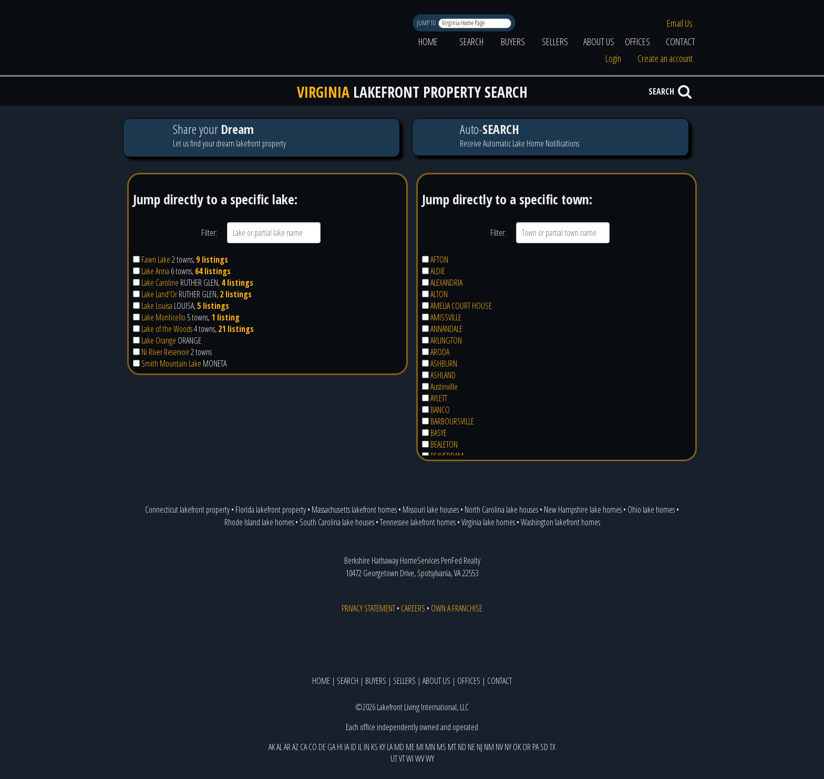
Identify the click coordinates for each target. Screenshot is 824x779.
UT (393, 758)
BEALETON (444, 444)
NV (499, 747)
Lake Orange (158, 340)
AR (287, 747)
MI (420, 747)
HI (340, 747)
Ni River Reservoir (165, 352)
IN (366, 747)
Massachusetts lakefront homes (354, 509)
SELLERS (555, 41)
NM (489, 747)
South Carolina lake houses (337, 522)
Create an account (665, 58)
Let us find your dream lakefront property (261, 137)
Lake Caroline (160, 282)
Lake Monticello (163, 317)
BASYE (438, 433)
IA (346, 747)
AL (279, 747)
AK (272, 747)
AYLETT (438, 398)
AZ (295, 747)
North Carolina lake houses (501, 509)
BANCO (440, 410)
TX (552, 747)
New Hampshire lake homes (583, 509)
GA (331, 747)
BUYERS (513, 41)
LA (390, 747)
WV (419, 758)
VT (402, 758)
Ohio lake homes (651, 509)
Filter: (209, 232)
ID (353, 747)
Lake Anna (155, 271)
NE (471, 747)
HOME (428, 41)
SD (544, 747)
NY (507, 747)
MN (430, 747)
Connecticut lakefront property (187, 509)
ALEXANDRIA (446, 282)
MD (399, 747)
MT (452, 747)
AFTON (439, 259)
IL (360, 747)
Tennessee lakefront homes (418, 522)
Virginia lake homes (488, 522)
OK (517, 747)
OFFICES (637, 41)
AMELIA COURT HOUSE (461, 305)
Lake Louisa (156, 305)
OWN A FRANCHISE (456, 608)
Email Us (680, 23)
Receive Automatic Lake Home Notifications (550, 136)
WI (410, 758)
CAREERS (413, 608)
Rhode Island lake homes (259, 522)
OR (526, 747)
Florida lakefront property (270, 509)
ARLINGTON (446, 340)
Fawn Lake (155, 259)
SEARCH (471, 41)
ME (410, 747)
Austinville (444, 386)
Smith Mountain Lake (171, 363)
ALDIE (437, 271)
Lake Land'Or (159, 294)
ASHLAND (443, 375)
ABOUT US (598, 41)
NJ (479, 747)
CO (312, 747)
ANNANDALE (446, 329)
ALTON (439, 294)
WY (430, 758)
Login (613, 58)
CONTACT (680, 41)
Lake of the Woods (166, 329)
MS (441, 747)
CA (303, 747)
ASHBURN (443, 363)
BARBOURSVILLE (452, 421)
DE (322, 747)
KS (374, 747)
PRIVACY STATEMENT (368, 608)
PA (535, 747)
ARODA (439, 352)
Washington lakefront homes (560, 522)
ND (462, 747)
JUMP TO (427, 22)
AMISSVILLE (445, 317)
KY (382, 747)
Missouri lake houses (431, 509)
